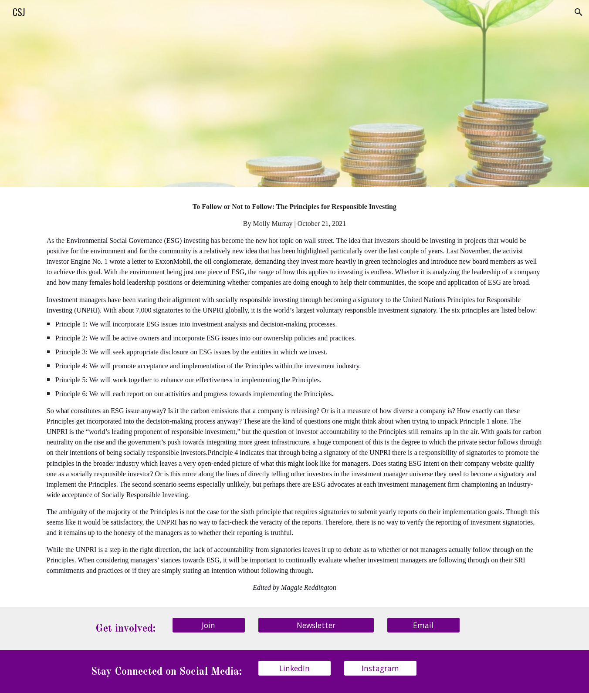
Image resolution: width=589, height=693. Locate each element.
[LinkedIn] (294, 668)
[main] (294, 397)
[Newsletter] (315, 624)
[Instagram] (380, 668)
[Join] (209, 624)
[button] (578, 12)
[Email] (423, 624)
